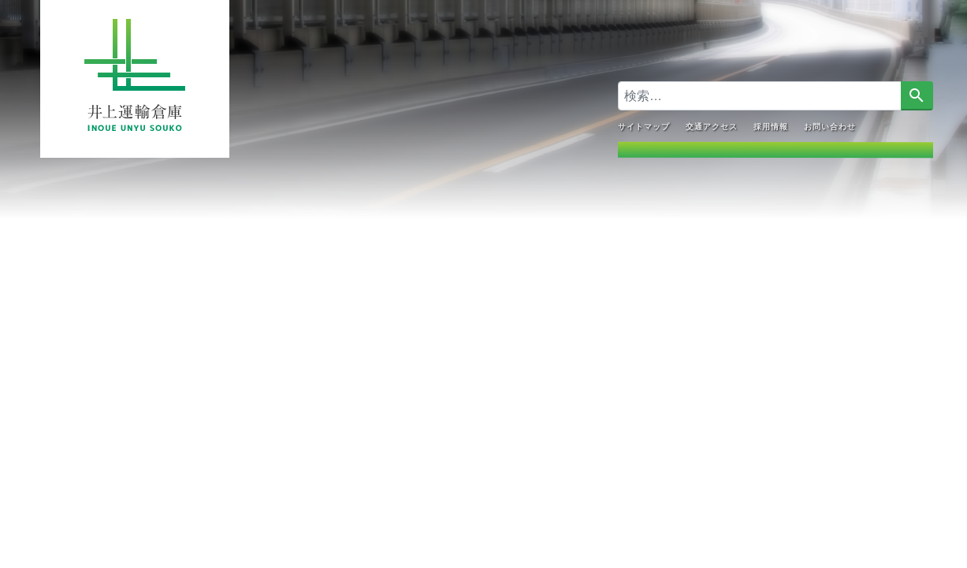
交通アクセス (711, 125)
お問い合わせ (829, 125)
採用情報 (770, 125)
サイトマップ (643, 125)
